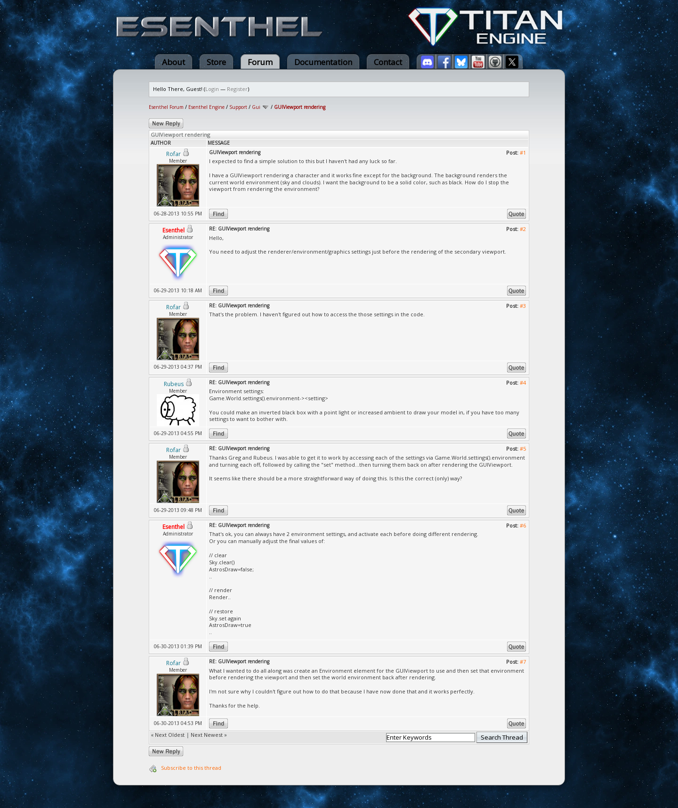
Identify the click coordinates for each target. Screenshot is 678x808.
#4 (523, 382)
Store (216, 62)
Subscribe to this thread (191, 767)
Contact (388, 62)
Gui (256, 107)
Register (237, 88)
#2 (523, 228)
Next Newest (207, 734)
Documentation (323, 62)
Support (238, 107)
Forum (260, 62)
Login (212, 88)
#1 (523, 152)
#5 (523, 448)
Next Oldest (170, 734)
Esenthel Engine (206, 107)
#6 (523, 525)
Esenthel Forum (166, 107)
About (173, 62)
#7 (523, 661)
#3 (523, 305)
